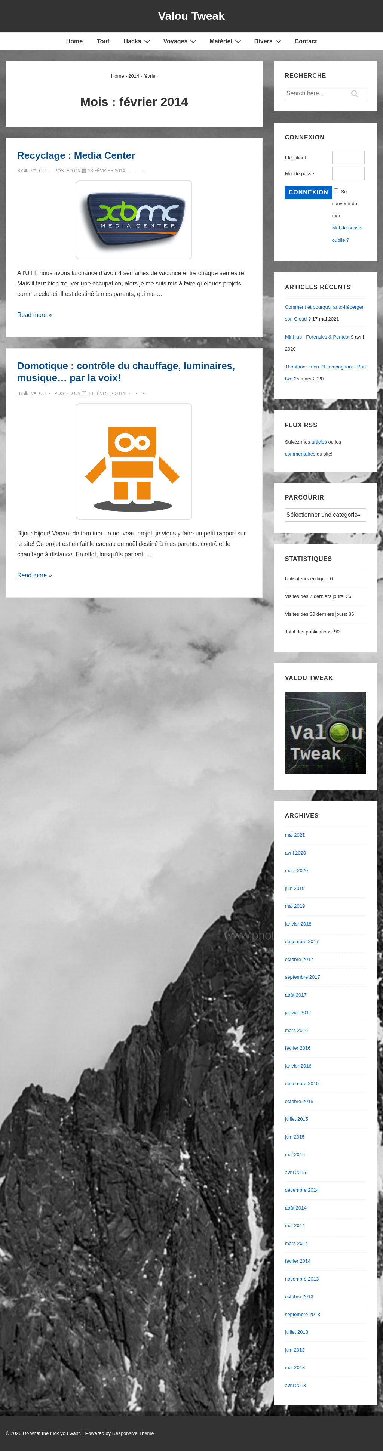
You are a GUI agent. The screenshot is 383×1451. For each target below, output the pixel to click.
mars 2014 (296, 1243)
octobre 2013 (299, 1296)
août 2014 (296, 1208)
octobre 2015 (299, 1101)
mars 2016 (296, 1030)
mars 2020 (296, 870)
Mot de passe (299, 173)
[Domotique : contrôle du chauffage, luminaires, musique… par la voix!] (106, 393)
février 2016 (298, 1048)
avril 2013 (295, 1385)
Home (74, 41)
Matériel (226, 41)
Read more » (34, 315)
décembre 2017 (302, 941)
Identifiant (295, 157)
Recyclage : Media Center (76, 155)
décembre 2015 (302, 1083)
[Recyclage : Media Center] (106, 170)
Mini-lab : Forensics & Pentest (317, 337)
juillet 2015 (296, 1119)
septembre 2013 (302, 1314)
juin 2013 (295, 1350)
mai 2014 (295, 1225)
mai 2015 (295, 1154)
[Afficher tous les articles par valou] (35, 170)
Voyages (181, 41)
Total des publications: (309, 632)
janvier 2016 (298, 1066)
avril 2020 (295, 853)
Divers (269, 41)
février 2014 (298, 1261)
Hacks (138, 41)
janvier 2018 (298, 924)
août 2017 (296, 995)
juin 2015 (295, 1137)
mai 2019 (295, 906)
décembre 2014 (302, 1190)
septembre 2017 (302, 977)
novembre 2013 (302, 1279)
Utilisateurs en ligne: (307, 578)
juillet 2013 (296, 1332)
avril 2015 (295, 1172)
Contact (306, 41)
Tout (103, 41)
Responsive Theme (133, 1433)
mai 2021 (295, 835)
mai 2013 (295, 1367)
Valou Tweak (191, 16)
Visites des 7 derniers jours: (315, 596)
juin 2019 (295, 888)
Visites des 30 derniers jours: (317, 614)
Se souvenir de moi (344, 204)
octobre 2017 (299, 959)
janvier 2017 (298, 1012)
